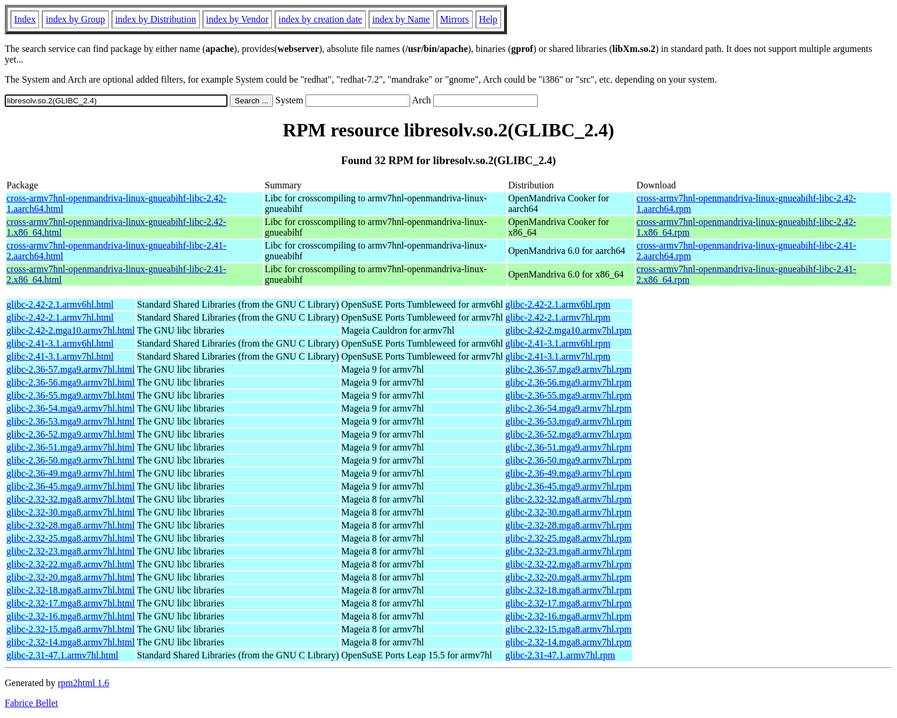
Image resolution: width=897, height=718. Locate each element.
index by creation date (320, 19)
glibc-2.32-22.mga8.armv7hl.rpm (568, 564)
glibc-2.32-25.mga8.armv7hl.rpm (568, 538)
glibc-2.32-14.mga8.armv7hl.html (70, 642)
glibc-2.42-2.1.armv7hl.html (59, 317)
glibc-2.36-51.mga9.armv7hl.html (70, 447)
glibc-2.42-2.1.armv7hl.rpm (557, 317)
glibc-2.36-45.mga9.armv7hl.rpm (568, 486)
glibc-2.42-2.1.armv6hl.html (59, 304)
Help (488, 19)
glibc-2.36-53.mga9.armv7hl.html (70, 421)
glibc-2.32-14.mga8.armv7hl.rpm (568, 642)
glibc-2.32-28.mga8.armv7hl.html (70, 525)
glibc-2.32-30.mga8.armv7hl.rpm (568, 512)
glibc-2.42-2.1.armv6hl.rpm (557, 304)
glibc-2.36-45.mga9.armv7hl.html (70, 486)
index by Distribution (155, 19)
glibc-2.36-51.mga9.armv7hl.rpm (568, 447)
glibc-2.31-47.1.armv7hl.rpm (560, 655)
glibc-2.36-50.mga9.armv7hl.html (70, 460)
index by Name (401, 19)
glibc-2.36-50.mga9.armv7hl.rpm (568, 460)
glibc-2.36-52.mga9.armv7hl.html (70, 434)
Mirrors (454, 19)
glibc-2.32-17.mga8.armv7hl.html (70, 603)
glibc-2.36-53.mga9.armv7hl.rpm (568, 421)
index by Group (75, 19)
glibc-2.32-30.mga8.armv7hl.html (70, 512)
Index (24, 19)
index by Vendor (237, 19)
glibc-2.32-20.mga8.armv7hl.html (70, 577)
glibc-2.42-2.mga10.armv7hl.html (70, 330)
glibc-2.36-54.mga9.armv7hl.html (70, 408)
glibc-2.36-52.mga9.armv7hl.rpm (568, 434)
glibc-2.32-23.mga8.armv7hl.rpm (568, 551)
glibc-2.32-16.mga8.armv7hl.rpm (568, 616)
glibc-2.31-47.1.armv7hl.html (62, 655)
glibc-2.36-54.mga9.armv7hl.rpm (568, 408)
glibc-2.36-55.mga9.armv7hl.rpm (568, 395)
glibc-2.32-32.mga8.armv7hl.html (70, 499)
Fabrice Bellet (31, 703)
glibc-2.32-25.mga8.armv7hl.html (70, 538)
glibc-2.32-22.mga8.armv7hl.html (70, 564)
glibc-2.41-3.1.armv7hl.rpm (557, 356)
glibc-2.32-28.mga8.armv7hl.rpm (568, 525)
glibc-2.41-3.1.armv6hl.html (59, 343)
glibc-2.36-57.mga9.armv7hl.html (70, 369)
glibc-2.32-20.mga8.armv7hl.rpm (568, 577)
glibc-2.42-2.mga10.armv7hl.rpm (568, 330)
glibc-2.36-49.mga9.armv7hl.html (70, 473)
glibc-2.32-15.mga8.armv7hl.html (70, 629)
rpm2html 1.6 (83, 683)
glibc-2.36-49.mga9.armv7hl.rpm (568, 473)
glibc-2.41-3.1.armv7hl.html (59, 356)
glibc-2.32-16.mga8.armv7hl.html (70, 616)
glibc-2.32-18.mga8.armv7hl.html (70, 590)
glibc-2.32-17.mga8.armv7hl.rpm (568, 603)
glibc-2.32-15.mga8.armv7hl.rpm (568, 629)
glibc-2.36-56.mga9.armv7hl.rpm (568, 382)
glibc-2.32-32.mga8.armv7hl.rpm (568, 499)
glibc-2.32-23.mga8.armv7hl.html (70, 551)
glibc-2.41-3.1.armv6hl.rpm (557, 343)
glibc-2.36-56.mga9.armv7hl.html (70, 382)
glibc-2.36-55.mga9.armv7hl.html (70, 395)
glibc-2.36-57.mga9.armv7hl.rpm (568, 369)
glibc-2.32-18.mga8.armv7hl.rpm (568, 590)
